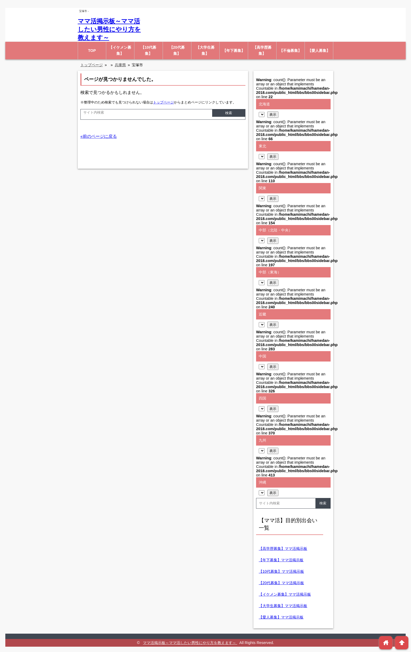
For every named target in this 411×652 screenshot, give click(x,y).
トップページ (163, 102)
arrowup (402, 642)
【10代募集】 (148, 50)
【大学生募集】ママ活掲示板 (283, 606)
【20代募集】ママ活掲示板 (281, 583)
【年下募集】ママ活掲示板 (281, 560)
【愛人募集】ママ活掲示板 (281, 617)
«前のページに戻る (98, 136)
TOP (92, 50)
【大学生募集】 (205, 50)
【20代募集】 (177, 50)
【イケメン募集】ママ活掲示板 (285, 594)
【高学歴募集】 (262, 50)
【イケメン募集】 (120, 50)
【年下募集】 (234, 50)
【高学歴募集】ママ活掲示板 (283, 548)
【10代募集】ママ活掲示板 (281, 571)
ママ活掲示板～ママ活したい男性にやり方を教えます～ (109, 29)
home (386, 642)
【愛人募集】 (319, 50)
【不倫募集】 (290, 50)
